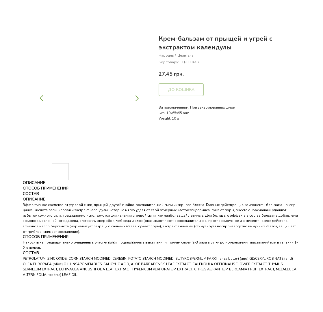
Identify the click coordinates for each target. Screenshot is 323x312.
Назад (15, 8)
